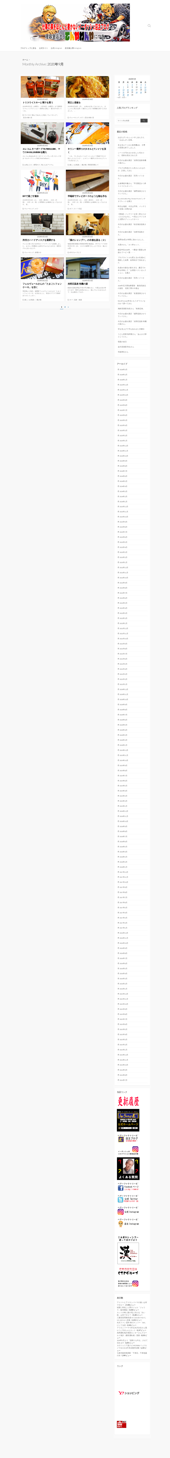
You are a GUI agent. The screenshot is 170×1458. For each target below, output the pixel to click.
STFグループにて (75, 252)
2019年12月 (124, 760)
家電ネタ (37, 165)
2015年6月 (124, 1039)
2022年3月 (124, 621)
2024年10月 (124, 461)
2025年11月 (124, 394)
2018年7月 (124, 848)
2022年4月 (124, 616)
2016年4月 (124, 987)
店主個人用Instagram (73, 48)
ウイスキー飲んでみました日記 (35, 115)
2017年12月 (124, 884)
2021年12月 (124, 637)
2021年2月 (124, 688)
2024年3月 (124, 497)
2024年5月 (124, 487)
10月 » (124, 97)
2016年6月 (124, 977)
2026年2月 (124, 379)
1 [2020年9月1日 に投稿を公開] (127, 85)
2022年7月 (124, 601)
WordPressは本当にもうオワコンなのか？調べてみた (131, 305)
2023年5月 (124, 549)
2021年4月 (124, 678)
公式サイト (43, 48)
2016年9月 (124, 961)
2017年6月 (124, 915)
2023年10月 (124, 523)
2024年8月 (124, 472)
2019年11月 (124, 766)
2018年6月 (124, 853)
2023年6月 (124, 544)
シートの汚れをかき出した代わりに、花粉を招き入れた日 (131, 154)
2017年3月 (124, 931)
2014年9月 (124, 1085)
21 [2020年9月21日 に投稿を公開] (123, 92)
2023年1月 (124, 570)
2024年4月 (124, 492)
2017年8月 (124, 905)
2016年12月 (124, 946)
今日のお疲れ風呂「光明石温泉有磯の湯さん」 (132, 162)
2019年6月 (124, 791)
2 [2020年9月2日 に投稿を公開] (132, 85)
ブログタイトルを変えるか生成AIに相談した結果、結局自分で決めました (132, 262)
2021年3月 (124, 683)
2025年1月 (124, 446)
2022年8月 (124, 595)
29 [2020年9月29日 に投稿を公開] (128, 94)
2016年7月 (124, 972)
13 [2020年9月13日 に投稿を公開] (119, 90)
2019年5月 (124, 796)
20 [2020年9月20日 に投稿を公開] (119, 92)
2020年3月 (124, 745)
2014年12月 (124, 1070)
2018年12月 (124, 822)
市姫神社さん (123, 356)
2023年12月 (124, 513)
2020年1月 (124, 755)
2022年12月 (124, 575)
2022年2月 (124, 626)
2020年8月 (124, 719)
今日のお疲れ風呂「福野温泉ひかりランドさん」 (132, 193)
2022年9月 (124, 590)
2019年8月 (124, 781)
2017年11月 (124, 889)
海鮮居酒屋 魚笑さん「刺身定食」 (131, 312)
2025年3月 (124, 436)
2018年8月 (124, 843)
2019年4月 (124, 802)
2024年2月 (124, 503)
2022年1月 (124, 631)
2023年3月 (124, 559)
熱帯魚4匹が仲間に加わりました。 (131, 241)
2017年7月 (124, 910)
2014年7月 (124, 1095)
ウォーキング (52, 115)
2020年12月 (124, 698)
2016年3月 (124, 992)
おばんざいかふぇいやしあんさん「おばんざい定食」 (131, 138)
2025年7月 (124, 415)
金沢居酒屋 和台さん (126, 351)
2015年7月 (124, 1034)
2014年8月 (124, 1090)
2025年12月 (124, 389)
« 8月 (119, 97)
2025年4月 (124, 430)
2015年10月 (124, 1018)
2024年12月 (124, 451)
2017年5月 (124, 920)
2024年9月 (124, 467)
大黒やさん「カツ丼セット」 (129, 247)
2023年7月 (124, 539)
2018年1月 (124, 879)
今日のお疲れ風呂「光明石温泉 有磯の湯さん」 (132, 326)
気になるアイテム (47, 165)
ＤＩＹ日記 (78, 208)
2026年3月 (124, 374)
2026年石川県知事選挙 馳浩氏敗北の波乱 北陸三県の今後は (132, 289)
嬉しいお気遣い (75, 165)
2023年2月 (124, 565)
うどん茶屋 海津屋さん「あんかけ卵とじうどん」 (132, 339)
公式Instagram (56, 48)
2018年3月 (124, 869)
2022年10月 (124, 585)
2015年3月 (124, 1054)
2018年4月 (124, 863)
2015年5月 (124, 1044)
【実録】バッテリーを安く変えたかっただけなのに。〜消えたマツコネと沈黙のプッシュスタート (132, 218)
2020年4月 (124, 740)
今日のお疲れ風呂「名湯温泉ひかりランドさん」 (132, 297)
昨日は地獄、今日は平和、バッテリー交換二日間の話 (132, 208)
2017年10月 (124, 894)
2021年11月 (124, 642)
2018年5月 (124, 858)
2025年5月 (124, 425)
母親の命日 (122, 346)
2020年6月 (124, 729)
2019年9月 (124, 776)
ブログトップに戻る (28, 48)
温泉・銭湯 (78, 299)
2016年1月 (124, 1003)
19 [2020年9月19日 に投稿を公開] (145, 90)
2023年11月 (124, 518)
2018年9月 (124, 838)
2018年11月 (124, 827)
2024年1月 (124, 508)
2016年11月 (124, 951)
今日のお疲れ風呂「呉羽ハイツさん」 (131, 177)
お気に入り (28, 165)
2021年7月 (124, 662)
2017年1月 (124, 941)
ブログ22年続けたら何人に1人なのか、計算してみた (131, 169)
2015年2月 (124, 1059)
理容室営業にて (93, 165)
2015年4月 (124, 1049)
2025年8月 (124, 410)
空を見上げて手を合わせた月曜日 (131, 333)
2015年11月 (124, 1013)
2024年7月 (124, 477)
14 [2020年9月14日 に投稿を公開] (123, 90)
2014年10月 (124, 1080)
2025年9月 (124, 405)
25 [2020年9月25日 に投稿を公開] (141, 92)
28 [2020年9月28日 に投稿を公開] (123, 94)
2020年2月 (124, 750)
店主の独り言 (27, 117)
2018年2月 (124, 874)
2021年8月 (124, 657)
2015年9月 (124, 1023)
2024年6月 (124, 482)
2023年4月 (124, 554)
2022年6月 (124, 606)
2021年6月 (124, 668)
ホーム (25, 59)
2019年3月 (124, 807)
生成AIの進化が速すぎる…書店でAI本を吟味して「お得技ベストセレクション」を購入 (132, 273)
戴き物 (84, 165)
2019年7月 (124, 786)
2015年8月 (124, 1028)
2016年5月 (124, 982)
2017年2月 (124, 936)
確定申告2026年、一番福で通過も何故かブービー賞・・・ (132, 253)
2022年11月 (124, 580)
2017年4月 (124, 925)
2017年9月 (124, 900)
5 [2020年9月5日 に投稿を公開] (145, 85)
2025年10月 (124, 400)
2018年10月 (124, 833)
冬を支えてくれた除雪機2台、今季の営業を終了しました (131, 146)
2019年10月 (124, 771)
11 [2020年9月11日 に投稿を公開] (141, 87)
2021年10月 (124, 647)
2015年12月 (124, 1008)
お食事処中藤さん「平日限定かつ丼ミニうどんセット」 (132, 185)
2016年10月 (124, 956)
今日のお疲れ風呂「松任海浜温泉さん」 (132, 227)
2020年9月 (124, 714)
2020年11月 (124, 704)
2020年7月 (124, 724)
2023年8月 (124, 534)
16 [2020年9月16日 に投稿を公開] (132, 90)
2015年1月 (124, 1064)
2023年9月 (124, 528)
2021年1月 (124, 693)
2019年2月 (124, 812)
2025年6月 (124, 420)
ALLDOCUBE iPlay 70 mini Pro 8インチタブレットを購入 (132, 201)
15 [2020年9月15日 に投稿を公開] (128, 90)
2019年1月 (124, 817)
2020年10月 (124, 709)
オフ (81, 117)
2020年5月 (124, 735)
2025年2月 (124, 441)
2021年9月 (124, 652)
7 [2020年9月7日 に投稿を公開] (123, 87)
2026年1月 (124, 384)
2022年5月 (124, 611)
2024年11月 (124, 456)
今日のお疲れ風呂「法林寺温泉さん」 (131, 235)
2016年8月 (124, 967)
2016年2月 (124, 997)
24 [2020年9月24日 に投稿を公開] (136, 92)
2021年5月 (124, 673)
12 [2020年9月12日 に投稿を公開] (145, 87)
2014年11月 (124, 1075)
